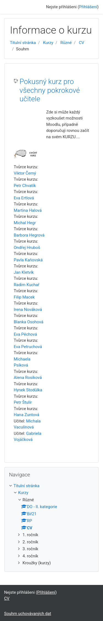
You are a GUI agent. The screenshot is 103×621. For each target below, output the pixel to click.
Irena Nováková (28, 309)
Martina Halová (28, 210)
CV (81, 42)
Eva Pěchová (25, 334)
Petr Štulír (23, 402)
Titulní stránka (23, 42)
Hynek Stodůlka (28, 389)
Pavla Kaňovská (28, 259)
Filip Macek (24, 297)
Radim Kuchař (26, 284)
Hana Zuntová (26, 414)
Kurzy (48, 42)
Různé (66, 42)
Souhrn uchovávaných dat (27, 613)
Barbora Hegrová (29, 235)
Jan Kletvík (24, 272)
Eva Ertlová (24, 198)
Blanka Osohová (28, 321)
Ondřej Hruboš (27, 247)
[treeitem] (51, 486)
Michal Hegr (25, 222)
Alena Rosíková (28, 377)
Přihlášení (88, 6)
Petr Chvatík (25, 185)
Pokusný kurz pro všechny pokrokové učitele (50, 90)
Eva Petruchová (28, 346)
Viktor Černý (25, 173)
